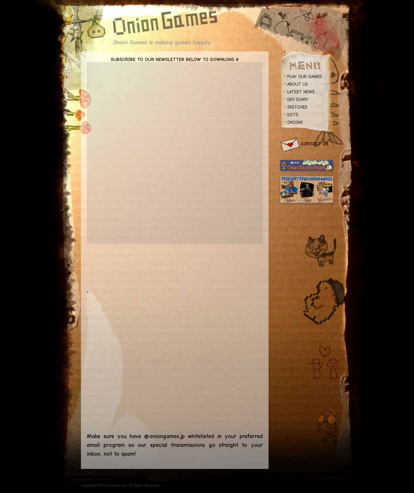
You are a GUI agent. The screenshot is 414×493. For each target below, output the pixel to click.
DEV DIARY (297, 99)
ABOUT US (297, 84)
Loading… (175, 337)
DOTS (292, 114)
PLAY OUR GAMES (304, 76)
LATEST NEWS (301, 91)
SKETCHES (297, 107)
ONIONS (295, 122)
